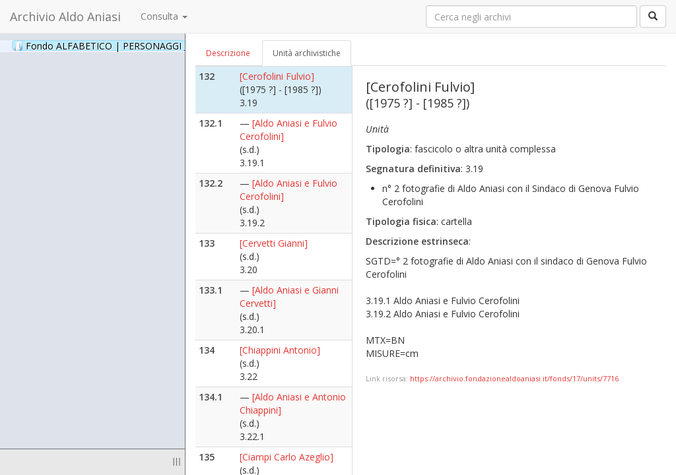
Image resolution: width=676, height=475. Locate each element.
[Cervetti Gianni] (274, 243)
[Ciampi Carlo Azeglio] (286, 457)
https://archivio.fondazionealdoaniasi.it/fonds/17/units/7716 (514, 378)
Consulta (164, 16)
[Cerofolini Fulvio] (277, 76)
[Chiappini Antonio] (280, 350)
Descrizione (228, 53)
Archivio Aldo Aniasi (65, 16)
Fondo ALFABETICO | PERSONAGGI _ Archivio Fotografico (160, 45)
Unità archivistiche (307, 53)
